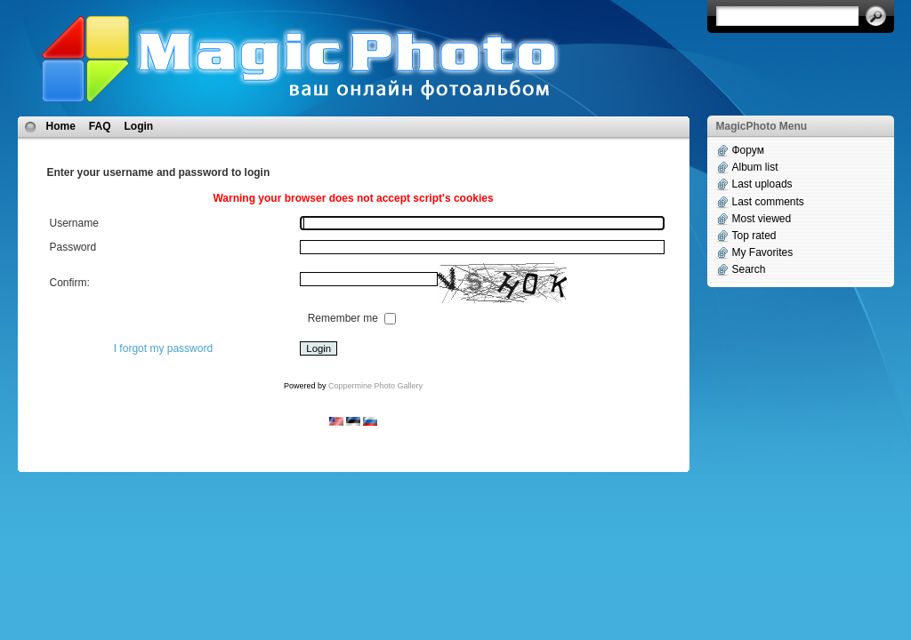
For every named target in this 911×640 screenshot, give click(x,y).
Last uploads (762, 184)
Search (749, 269)
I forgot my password (163, 348)
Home (61, 126)
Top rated (754, 235)
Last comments (768, 202)
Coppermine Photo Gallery (375, 385)
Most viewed (762, 218)
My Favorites (763, 252)
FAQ (100, 126)
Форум (748, 150)
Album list (755, 167)
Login (139, 126)
